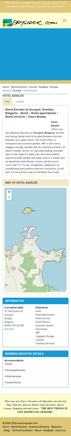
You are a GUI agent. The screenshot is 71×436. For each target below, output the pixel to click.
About (38, 430)
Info (7, 101)
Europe (33, 87)
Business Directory (39, 426)
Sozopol (16, 90)
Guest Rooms (12, 382)
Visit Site (9, 329)
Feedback (48, 430)
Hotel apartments (14, 370)
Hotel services (12, 376)
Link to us (60, 430)
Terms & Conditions (22, 430)
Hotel (8, 364)
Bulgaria (43, 87)
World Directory (19, 87)
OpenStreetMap (61, 291)
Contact (19, 101)
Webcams (56, 426)
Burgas (54, 87)
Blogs (7, 430)
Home (6, 87)
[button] (9, 192)
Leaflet (51, 291)
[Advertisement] (35, 60)
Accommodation (14, 360)
